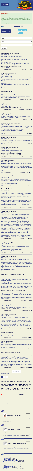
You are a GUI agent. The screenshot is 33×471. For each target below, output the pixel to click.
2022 (19, 384)
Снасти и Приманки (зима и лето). (10, 460)
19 (27, 388)
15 (21, 388)
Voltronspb (29, 238)
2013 (24, 382)
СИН (30, 310)
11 (14, 388)
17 (24, 388)
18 (26, 388)
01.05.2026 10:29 (21, 461)
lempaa (9, 427)
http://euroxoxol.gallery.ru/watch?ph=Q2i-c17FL (11, 152)
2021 (16, 384)
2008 (10, 382)
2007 (8, 382)
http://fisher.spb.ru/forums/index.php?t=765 (10, 308)
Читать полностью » (8, 421)
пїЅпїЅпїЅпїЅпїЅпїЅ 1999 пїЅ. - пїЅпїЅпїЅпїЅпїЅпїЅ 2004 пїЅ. (14, 381)
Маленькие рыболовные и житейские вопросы (13, 464)
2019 (10, 384)
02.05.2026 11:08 (12, 458)
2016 (2, 384)
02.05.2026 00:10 (13, 459)
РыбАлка (29, 99)
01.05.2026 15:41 (21, 460)
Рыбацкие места (6, 457)
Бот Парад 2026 (6, 459)
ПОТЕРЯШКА (21, 394)
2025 (27, 384)
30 (17, 389)
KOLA (30, 119)
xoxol (30, 156)
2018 (8, 384)
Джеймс (9, 413)
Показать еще (16, 371)
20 (29, 388)
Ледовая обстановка (22, 30)
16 (22, 388)
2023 (21, 384)
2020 (13, 384)
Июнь (20, 385)
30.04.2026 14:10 (13, 467)
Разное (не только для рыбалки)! (10, 468)
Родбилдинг (5, 458)
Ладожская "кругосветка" (8, 466)
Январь (2, 385)
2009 (13, 382)
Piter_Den (29, 328)
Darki (30, 69)
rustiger (30, 300)
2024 (24, 384)
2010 (16, 382)
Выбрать (4, 48)
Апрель (13, 385)
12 (15, 388)
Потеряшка (20, 32)
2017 (5, 384)
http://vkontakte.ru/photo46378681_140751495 (11, 107)
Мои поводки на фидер (14, 429)
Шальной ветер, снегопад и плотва (17, 443)
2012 (21, 382)
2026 (30, 384)
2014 (27, 382)
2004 (29, 381)
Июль (23, 385)
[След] (6, 377)
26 (10, 389)
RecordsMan (29, 109)
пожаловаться (24, 69)
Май (17, 385)
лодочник (29, 172)
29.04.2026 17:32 (20, 468)
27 (11, 389)
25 (8, 389)
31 (18, 389)
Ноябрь (11, 386)
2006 (5, 382)
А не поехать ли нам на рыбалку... (10, 461)
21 (1, 389)
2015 (30, 382)
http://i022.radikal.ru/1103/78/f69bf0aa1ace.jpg (11, 66)
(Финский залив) (8, 73)
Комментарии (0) (7, 69)
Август (26, 385)
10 (12, 388)
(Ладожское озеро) (10, 53)
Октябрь (8, 386)
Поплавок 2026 (6, 467)
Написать (6, 31)
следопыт (29, 270)
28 (13, 389)
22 (3, 389)
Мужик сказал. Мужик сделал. (15, 415)
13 (17, 388)
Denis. (30, 143)
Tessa (30, 87)
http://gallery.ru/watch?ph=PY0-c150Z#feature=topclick (13, 290)
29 (15, 389)
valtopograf (29, 367)
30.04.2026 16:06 (17, 466)
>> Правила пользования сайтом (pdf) (8, 392)
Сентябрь (3, 386)
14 (19, 388)
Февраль (7, 385)
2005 (2, 382)
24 (6, 389)
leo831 (30, 337)
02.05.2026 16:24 (13, 457)
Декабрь (16, 386)
